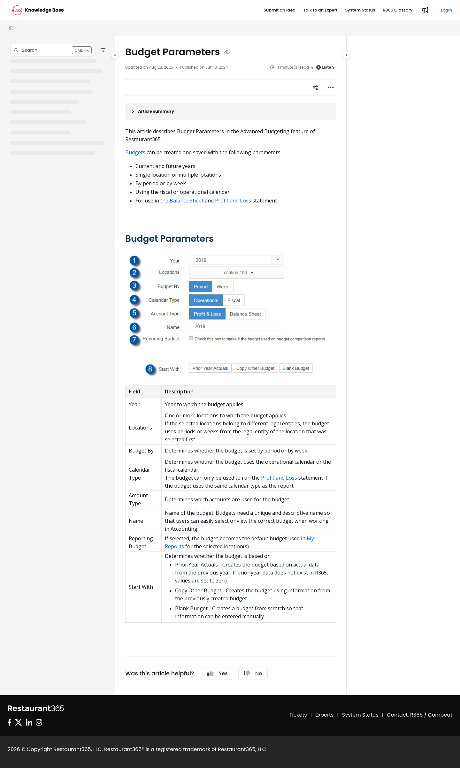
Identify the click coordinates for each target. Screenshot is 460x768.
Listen (325, 67)
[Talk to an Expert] (320, 10)
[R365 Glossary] (397, 10)
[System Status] (360, 10)
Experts (324, 715)
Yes (217, 673)
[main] (230, 365)
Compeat (440, 715)
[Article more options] (331, 87)
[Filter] (103, 50)
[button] (52, 50)
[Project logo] (38, 10)
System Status (360, 715)
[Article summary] (230, 111)
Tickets (298, 715)
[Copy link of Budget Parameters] (227, 53)
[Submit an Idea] (279, 10)
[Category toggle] (115, 55)
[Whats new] (425, 10)
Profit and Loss (233, 200)
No (253, 673)
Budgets (135, 152)
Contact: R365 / (407, 715)
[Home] (11, 28)
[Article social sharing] (315, 87)
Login (446, 10)
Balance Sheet (186, 200)
